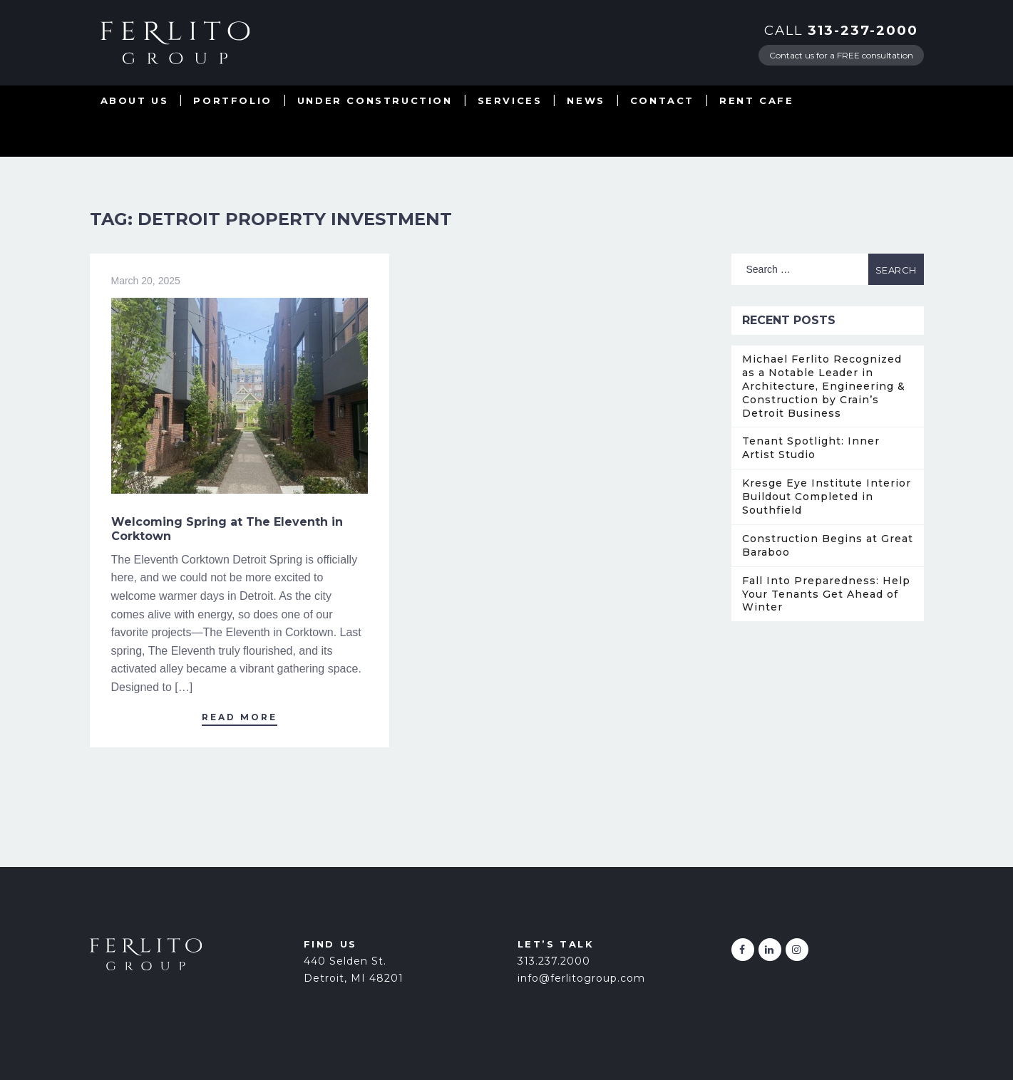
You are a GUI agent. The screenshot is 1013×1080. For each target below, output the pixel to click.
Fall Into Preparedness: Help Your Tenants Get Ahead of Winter (826, 594)
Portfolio (232, 100)
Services (510, 100)
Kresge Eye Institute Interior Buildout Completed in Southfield (826, 496)
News (586, 100)
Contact (662, 100)
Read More (239, 717)
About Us (135, 100)
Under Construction (375, 100)
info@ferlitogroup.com (581, 978)
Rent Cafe (756, 100)
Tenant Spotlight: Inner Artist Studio (811, 448)
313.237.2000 (554, 961)
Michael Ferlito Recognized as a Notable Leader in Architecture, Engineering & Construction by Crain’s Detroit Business (823, 386)
